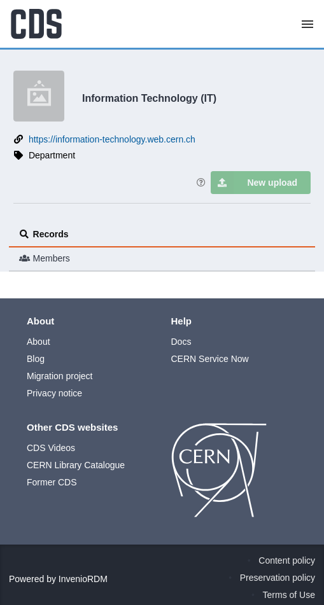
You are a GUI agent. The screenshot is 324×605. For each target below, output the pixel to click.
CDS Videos (51, 448)
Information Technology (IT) (149, 98)
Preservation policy (277, 578)
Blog (36, 359)
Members (44, 258)
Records (44, 234)
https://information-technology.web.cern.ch (112, 139)
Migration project (60, 376)
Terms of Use (289, 595)
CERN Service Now (210, 359)
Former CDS (52, 482)
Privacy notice (54, 393)
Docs (181, 342)
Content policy (286, 560)
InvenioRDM (83, 579)
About (38, 342)
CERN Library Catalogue (76, 465)
